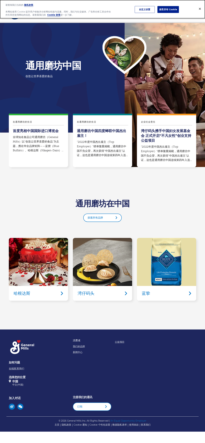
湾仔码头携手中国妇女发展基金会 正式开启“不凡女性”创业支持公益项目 (166, 141)
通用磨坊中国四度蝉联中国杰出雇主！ (102, 141)
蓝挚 (166, 269)
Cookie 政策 (53, 13)
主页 (57, 424)
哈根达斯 (38, 269)
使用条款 (134, 424)
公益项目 (119, 341)
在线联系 (14, 368)
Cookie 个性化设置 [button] (99, 424)
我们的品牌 (118, 17)
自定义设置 (144, 8)
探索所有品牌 (95, 217)
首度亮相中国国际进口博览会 (38, 141)
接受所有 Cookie (168, 8)
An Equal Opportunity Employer (128, 420)
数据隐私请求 (119, 424)
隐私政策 (66, 424)
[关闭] (199, 7)
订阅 (79, 406)
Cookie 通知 (80, 424)
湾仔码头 (102, 269)
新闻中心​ (172, 17)
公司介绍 (65, 17)
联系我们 (146, 424)
